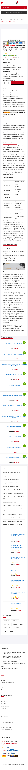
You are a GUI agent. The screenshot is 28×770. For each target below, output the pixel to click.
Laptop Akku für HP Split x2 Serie (10, 486)
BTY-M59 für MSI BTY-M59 (14, 385)
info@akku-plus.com (11, 743)
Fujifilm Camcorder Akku (6, 729)
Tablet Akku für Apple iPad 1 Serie (10, 502)
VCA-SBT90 (16, 628)
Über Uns (3, 677)
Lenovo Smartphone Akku (7, 722)
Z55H (11, 631)
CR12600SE (15, 620)
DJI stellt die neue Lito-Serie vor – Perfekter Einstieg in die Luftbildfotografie (12, 660)
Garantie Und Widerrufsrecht (7, 682)
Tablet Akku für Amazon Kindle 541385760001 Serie (13, 497)
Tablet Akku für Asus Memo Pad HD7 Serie (12, 505)
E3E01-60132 (7, 628)
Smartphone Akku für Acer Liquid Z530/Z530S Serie (14, 510)
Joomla (11, 668)
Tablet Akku (3, 703)
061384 (15, 624)
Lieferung (3, 685)
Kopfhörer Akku (4, 701)
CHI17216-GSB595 (11, 64)
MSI (22, 20)
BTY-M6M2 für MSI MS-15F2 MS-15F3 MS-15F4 (14, 395)
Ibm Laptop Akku (5, 720)
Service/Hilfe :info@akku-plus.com (14, 12)
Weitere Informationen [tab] (9, 117)
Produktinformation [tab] (9, 114)
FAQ (2, 687)
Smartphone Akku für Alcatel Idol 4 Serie (12, 524)
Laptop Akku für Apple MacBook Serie (11, 476)
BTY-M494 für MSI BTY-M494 (14, 447)
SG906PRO (6, 620)
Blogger (3, 668)
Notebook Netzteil (13, 20)
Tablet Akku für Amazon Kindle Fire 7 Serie (12, 490)
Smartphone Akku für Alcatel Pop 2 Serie (12, 514)
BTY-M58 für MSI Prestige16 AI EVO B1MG (14, 354)
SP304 (5, 631)
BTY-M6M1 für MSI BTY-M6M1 (14, 426)
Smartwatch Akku (5, 699)
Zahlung (3, 680)
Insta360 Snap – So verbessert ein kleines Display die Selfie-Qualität (14, 653)
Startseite (3, 20)
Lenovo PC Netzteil (5, 732)
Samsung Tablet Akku (6, 727)
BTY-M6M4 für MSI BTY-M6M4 (14, 437)
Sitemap (3, 689)
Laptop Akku (4, 708)
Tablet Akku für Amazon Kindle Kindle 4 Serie (13, 493)
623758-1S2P (7, 624)
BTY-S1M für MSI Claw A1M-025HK (14, 343)
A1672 (21, 624)
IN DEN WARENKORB (17, 83)
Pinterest (16, 668)
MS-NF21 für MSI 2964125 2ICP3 (14, 375)
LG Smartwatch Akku (6, 724)
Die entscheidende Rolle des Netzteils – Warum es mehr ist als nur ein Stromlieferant (14, 664)
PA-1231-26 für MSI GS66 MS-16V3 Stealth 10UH (14, 406)
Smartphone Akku (5, 711)
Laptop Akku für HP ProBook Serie (11, 479)
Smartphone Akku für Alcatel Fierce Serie (12, 521)
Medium (7, 668)
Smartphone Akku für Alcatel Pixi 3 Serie (12, 517)
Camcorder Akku (5, 706)
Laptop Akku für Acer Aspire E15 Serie (11, 472)
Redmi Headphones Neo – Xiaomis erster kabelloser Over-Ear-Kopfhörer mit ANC (12, 657)
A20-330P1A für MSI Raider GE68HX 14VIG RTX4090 (14, 457)
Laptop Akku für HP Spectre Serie (11, 483)
